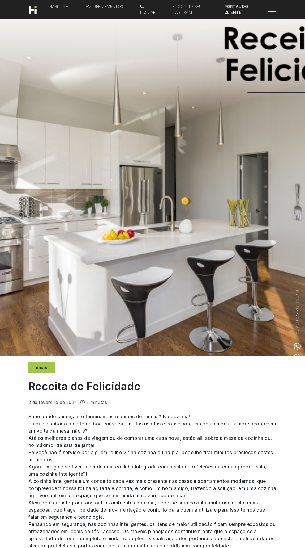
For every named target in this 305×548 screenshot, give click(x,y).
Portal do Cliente (236, 9)
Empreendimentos (104, 6)
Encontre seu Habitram (187, 9)
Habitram (59, 6)
